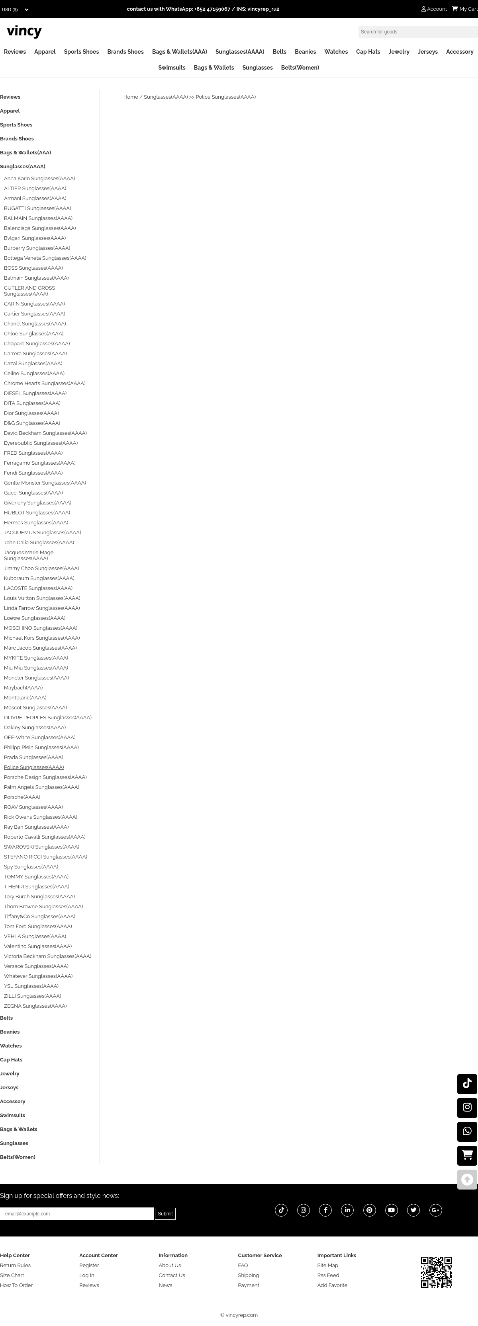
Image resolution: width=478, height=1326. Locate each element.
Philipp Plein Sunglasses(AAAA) (41, 747)
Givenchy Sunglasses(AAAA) (37, 503)
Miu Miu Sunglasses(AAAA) (36, 668)
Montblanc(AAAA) (25, 698)
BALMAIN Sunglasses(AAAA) (38, 218)
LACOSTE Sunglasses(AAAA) (38, 588)
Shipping (248, 1275)
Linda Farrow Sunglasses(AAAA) (42, 608)
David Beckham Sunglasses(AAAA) (45, 433)
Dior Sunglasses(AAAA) (31, 413)
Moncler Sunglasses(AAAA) (36, 678)
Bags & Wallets (214, 67)
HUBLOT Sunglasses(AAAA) (37, 513)
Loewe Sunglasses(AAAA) (34, 618)
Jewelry (399, 52)
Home (130, 97)
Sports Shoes (81, 52)
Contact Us (172, 1275)
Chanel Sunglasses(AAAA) (35, 324)
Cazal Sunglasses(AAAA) (33, 363)
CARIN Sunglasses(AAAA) (34, 304)
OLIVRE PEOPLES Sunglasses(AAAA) (48, 717)
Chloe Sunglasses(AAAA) (33, 334)
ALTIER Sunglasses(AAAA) (35, 188)
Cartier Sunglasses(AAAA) (34, 314)
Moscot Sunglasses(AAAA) (35, 708)
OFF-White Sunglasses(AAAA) (39, 737)
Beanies (305, 52)
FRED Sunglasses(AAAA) (33, 453)
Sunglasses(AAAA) (239, 52)
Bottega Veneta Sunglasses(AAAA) (45, 258)
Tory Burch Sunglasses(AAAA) (39, 897)
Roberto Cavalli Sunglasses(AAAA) (45, 837)
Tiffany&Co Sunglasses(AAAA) (39, 916)
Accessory (460, 52)
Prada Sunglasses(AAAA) (33, 757)
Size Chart (12, 1275)
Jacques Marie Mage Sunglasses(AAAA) (28, 555)
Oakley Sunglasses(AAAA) (35, 727)
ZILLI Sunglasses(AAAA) (32, 996)
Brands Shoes (125, 52)
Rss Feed (328, 1275)
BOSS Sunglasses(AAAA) (33, 268)
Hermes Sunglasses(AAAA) (36, 523)
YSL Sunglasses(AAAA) (31, 986)
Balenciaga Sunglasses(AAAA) (40, 228)
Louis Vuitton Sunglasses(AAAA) (42, 598)
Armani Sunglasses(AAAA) (35, 198)
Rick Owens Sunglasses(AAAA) (40, 817)
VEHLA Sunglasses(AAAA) (35, 936)
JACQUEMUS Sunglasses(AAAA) (42, 532)
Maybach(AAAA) (23, 688)
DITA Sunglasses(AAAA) (32, 403)
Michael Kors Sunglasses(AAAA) (42, 638)
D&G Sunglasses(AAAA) (32, 423)
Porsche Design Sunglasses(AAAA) (45, 777)
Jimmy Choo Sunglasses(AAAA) (41, 568)
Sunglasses (258, 67)
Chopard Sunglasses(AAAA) (37, 344)
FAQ (243, 1265)
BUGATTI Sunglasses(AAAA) (37, 208)
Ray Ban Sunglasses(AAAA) (36, 827)
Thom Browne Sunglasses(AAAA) (43, 906)
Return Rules (15, 1265)
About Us (170, 1265)
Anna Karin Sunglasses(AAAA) (39, 178)
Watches (336, 52)
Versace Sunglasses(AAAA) (36, 966)
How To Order (16, 1285)
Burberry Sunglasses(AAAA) (37, 248)
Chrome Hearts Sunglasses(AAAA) (45, 383)
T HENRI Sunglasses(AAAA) (36, 887)
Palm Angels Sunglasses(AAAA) (41, 787)
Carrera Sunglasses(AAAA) (35, 353)
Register (89, 1265)
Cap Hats (368, 52)
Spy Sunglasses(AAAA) (31, 867)
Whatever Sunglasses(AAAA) (38, 976)
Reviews (15, 52)
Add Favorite (332, 1285)
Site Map (327, 1265)
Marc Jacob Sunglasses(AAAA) (40, 648)
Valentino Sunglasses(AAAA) (38, 946)
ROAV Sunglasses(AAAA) (33, 807)
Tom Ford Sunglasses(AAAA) (38, 926)
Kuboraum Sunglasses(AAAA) (39, 578)
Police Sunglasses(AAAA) (226, 97)
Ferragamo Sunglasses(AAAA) (40, 463)
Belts (280, 52)
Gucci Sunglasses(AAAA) (33, 493)
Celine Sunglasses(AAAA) (34, 373)
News (165, 1285)
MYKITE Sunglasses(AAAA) (36, 658)
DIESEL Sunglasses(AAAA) (35, 393)
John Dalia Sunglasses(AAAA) (39, 542)
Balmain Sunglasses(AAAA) (36, 278)
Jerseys (428, 52)
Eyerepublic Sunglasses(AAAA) (41, 443)
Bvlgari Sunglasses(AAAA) (35, 238)
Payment (248, 1285)
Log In (86, 1275)
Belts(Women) (300, 67)
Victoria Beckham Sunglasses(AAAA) (47, 956)
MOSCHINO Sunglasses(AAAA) (40, 628)
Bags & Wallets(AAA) (179, 52)
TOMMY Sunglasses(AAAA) (36, 877)
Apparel (44, 52)
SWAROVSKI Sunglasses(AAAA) (41, 847)
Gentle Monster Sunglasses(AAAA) (45, 483)
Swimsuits (172, 67)
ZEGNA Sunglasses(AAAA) (35, 1006)
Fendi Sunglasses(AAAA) (33, 473)
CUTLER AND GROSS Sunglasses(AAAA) (29, 291)
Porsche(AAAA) (22, 797)
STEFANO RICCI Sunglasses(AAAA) (45, 857)
